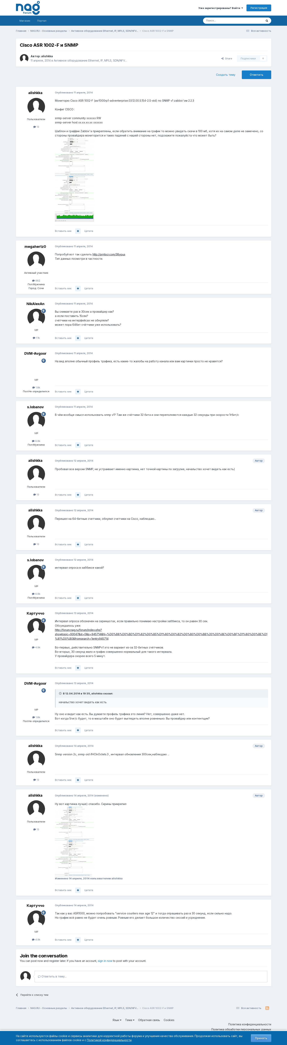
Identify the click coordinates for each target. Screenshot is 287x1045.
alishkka (47, 56)
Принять (261, 1038)
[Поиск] (222, 21)
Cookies (169, 1020)
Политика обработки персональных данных (241, 1029)
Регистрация (259, 7)
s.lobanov (35, 407)
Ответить (256, 74)
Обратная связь (149, 1020)
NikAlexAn (35, 304)
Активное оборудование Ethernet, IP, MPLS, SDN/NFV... (90, 60)
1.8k (36, 387)
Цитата (88, 230)
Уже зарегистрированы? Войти (220, 8)
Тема (129, 1020)
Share (226, 58)
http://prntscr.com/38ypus (109, 254)
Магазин (24, 20)
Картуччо (35, 613)
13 (36, 126)
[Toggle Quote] (60, 693)
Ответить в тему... (52, 976)
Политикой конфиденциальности (109, 1040)
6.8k (36, 440)
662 (36, 280)
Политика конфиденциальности (249, 1024)
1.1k (36, 337)
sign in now (105, 960)
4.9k (36, 647)
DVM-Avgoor (35, 353)
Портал (41, 20)
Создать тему (225, 74)
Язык (117, 1020)
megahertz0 (35, 247)
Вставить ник (63, 230)
